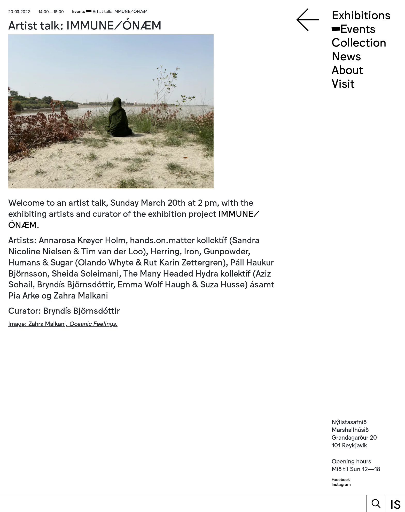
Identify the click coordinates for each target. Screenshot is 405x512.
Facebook (341, 479)
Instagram (341, 484)
